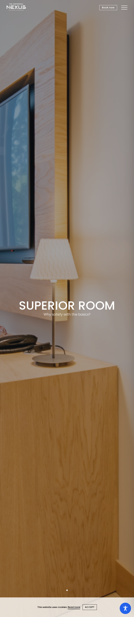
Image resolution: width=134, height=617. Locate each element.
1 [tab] (67, 590)
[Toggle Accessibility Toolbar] (125, 608)
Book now (108, 7)
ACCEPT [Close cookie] (89, 607)
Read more (74, 607)
